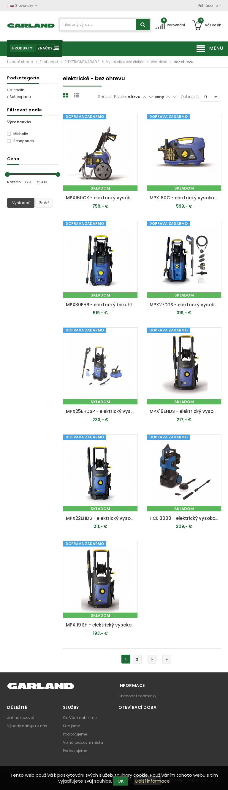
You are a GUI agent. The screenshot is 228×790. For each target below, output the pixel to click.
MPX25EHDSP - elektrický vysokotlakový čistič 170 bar (102, 411)
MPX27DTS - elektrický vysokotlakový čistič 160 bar (185, 305)
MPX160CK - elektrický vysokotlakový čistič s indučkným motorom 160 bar (102, 198)
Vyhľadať (20, 202)
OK (121, 781)
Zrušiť (44, 202)
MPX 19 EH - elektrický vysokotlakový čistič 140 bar (102, 625)
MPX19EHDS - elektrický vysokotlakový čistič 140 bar (185, 411)
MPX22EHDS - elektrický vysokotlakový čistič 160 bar (102, 518)
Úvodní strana (20, 61)
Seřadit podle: (112, 97)
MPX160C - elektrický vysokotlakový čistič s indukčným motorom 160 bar (185, 198)
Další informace (152, 781)
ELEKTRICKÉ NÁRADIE (82, 61)
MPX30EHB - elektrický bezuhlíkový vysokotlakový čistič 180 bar (102, 305)
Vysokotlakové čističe (125, 61)
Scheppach (19, 96)
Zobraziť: (190, 97)
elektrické (159, 61)
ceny (159, 97)
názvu (134, 97)
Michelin (15, 89)
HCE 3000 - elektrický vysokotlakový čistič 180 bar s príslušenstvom (185, 518)
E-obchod (49, 61)
